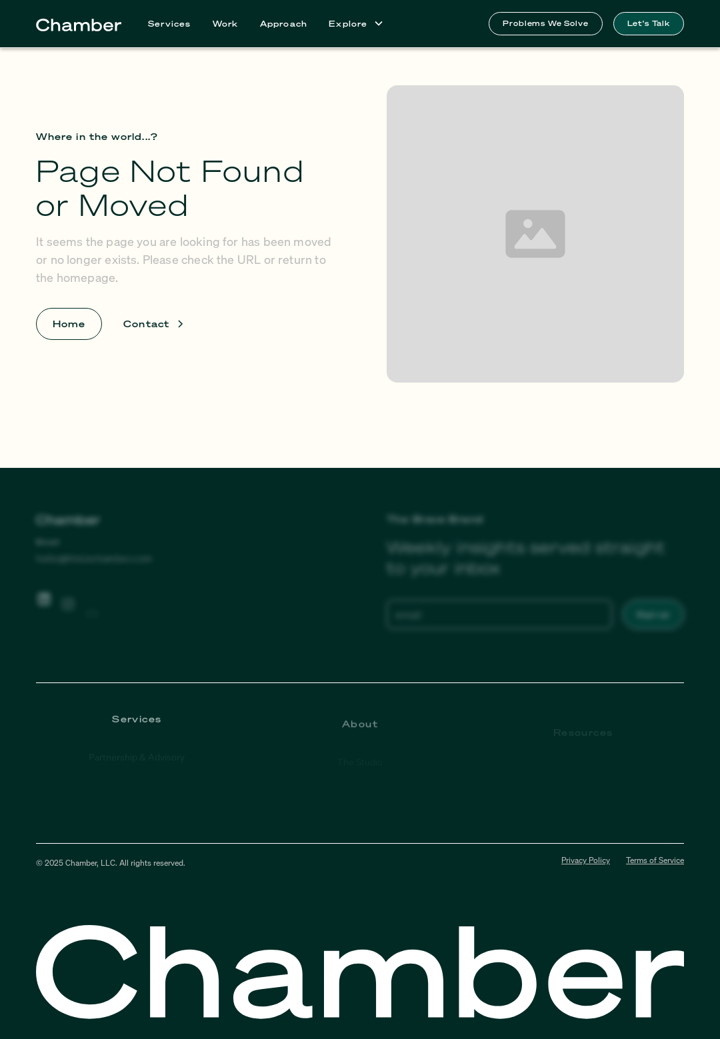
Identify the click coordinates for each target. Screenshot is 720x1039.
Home (69, 323)
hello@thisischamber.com (94, 558)
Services (169, 23)
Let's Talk (648, 23)
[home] (78, 23)
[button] (356, 23)
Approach (284, 23)
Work (226, 23)
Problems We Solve (545, 23)
